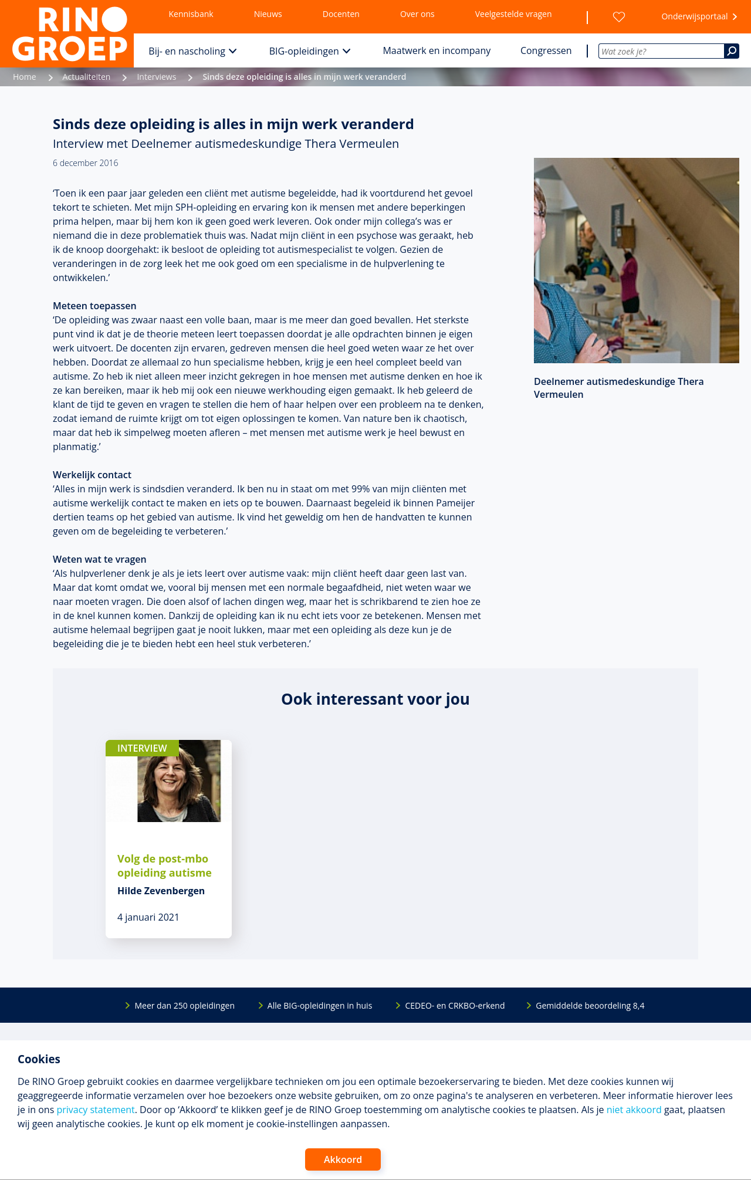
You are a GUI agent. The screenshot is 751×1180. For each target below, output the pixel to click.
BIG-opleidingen (304, 51)
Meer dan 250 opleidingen (184, 1005)
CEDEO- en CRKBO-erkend (455, 1005)
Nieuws (268, 13)
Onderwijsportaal (694, 16)
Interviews (156, 76)
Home (24, 76)
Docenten (341, 13)
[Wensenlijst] (619, 17)
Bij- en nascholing (186, 51)
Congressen (546, 50)
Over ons (417, 13)
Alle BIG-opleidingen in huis (320, 1005)
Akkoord (343, 1159)
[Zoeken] (731, 51)
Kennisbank (191, 13)
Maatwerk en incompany (436, 50)
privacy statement (95, 1109)
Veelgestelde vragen (513, 13)
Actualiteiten (87, 76)
